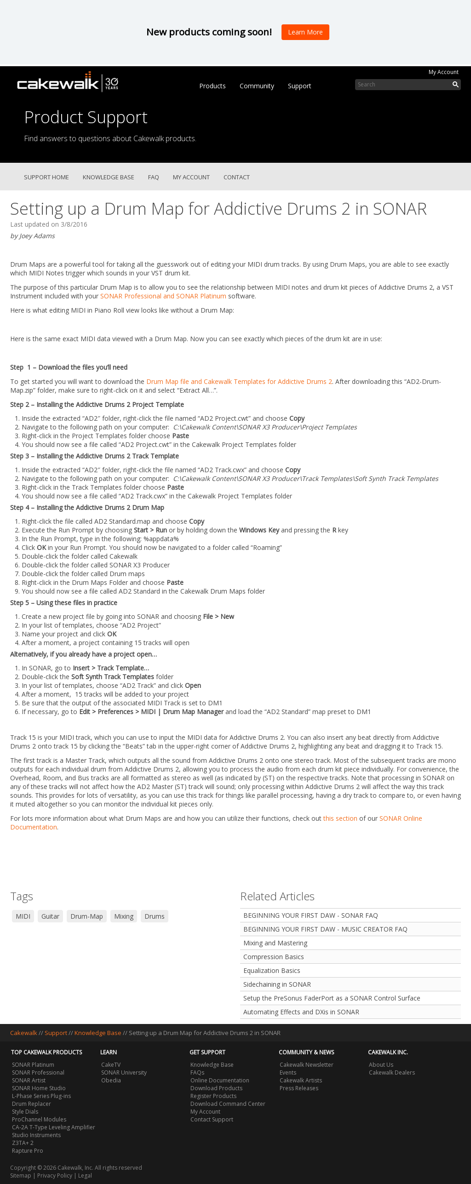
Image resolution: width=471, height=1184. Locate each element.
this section (340, 818)
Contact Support (211, 1119)
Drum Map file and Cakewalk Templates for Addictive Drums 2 (239, 381)
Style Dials (25, 1111)
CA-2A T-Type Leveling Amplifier (53, 1127)
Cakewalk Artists (301, 1080)
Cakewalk (23, 1033)
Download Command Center (227, 1104)
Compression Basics (273, 956)
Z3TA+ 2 (23, 1143)
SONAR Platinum (33, 1065)
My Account (444, 72)
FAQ (153, 177)
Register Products (213, 1096)
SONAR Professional (38, 1072)
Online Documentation (219, 1080)
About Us (381, 1065)
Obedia (111, 1080)
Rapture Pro (27, 1151)
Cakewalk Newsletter (306, 1065)
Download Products (216, 1088)
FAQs (197, 1072)
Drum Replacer (31, 1104)
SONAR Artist (29, 1080)
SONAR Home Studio (39, 1088)
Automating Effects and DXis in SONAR (301, 1011)
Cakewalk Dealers (392, 1072)
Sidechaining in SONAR (277, 984)
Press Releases (299, 1088)
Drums (154, 916)
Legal (85, 1175)
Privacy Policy (54, 1175)
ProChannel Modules (39, 1119)
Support (299, 85)
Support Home (46, 177)
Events (288, 1072)
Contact (237, 177)
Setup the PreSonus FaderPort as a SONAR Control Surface (331, 998)
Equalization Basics (271, 970)
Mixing (123, 916)
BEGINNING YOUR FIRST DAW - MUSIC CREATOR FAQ (325, 929)
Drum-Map (86, 916)
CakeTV (111, 1065)
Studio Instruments (36, 1135)
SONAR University (124, 1072)
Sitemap (20, 1175)
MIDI (23, 916)
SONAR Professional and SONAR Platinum (163, 296)
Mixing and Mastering (275, 942)
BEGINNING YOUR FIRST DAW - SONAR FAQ (310, 915)
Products (212, 85)
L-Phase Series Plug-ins (41, 1096)
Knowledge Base (108, 177)
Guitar (50, 916)
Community (257, 85)
